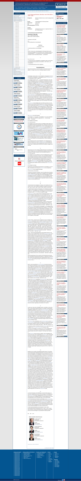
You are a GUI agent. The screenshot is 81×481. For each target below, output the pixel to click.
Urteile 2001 (17, 51)
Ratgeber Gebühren (35, 8)
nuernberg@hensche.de (18, 107)
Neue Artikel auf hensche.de (28, 455)
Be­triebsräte (33, 94)
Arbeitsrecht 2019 (17, 459)
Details (18, 87)
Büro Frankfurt (57, 461)
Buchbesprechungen (27, 453)
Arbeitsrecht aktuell (17, 15)
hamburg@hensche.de (18, 90)
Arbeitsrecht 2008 (17, 469)
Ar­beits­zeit (51, 129)
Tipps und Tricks (16, 16)
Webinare (40, 8)
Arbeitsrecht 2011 (17, 466)
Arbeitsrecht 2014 (17, 463)
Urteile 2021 (17, 23)
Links (49, 457)
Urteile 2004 (17, 47)
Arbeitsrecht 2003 (17, 473)
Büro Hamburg (57, 462)
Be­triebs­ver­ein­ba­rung (45, 129)
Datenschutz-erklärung (57, 457)
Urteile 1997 (17, 57)
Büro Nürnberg (57, 465)
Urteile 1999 (17, 54)
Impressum (56, 455)
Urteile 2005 (17, 46)
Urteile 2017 (17, 29)
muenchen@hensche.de (18, 103)
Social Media (50, 459)
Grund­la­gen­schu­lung (34, 364)
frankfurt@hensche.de (18, 86)
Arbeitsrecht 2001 (17, 475)
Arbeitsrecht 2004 (17, 472)
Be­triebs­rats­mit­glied (43, 84)
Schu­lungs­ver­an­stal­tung (33, 199)
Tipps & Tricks (24, 8)
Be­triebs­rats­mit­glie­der (31, 177)
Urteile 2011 (17, 37)
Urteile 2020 (17, 25)
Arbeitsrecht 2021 (17, 457)
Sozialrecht (38, 456)
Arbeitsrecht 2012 (17, 465)
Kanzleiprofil (43, 8)
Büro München (57, 464)
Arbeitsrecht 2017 (17, 461)
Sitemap (49, 460)
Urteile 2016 (17, 30)
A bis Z (49, 453)
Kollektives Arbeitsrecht (40, 455)
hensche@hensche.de (38, 424)
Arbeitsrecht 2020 (17, 458)
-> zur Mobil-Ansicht (17, 13)
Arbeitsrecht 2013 (17, 464)
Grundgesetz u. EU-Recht (41, 453)
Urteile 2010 (17, 39)
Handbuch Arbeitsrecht (17, 18)
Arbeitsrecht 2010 (17, 467)
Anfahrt (15, 87)
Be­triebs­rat (37, 83)
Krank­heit (29, 311)
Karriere (49, 455)
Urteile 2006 (17, 44)
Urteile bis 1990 (17, 67)
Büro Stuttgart (57, 466)
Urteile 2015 (17, 32)
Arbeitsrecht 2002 (17, 474)
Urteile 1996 (17, 58)
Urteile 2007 (17, 43)
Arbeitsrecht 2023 (17, 455)
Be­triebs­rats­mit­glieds (42, 222)
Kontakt (49, 456)
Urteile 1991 (17, 65)
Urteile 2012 (17, 36)
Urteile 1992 (17, 64)
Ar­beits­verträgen (36, 298)
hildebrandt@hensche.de (39, 432)
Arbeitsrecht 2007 (17, 470)
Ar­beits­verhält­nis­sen (42, 297)
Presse (56, 453)
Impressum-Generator (18, 8)
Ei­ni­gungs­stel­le (42, 388)
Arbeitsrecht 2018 (17, 460)
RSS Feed (50, 458)
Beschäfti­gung (34, 292)
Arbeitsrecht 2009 (17, 468)
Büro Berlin (56, 460)
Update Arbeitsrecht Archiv (18, 74)
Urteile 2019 (17, 26)
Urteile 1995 (17, 60)
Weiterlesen (59, 34)
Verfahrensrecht (39, 457)
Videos (15, 70)
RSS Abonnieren (16, 479)
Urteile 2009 (17, 40)
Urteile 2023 (17, 22)
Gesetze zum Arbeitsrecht (18, 19)
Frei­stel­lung (34, 198)
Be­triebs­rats (42, 167)
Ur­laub (34, 311)
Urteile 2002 (17, 50)
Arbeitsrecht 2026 (17, 453)
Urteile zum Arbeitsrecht (27, 458)
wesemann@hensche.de (39, 439)
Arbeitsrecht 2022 (17, 456)
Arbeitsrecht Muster (29, 8)
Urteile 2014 (17, 33)
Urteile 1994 (17, 61)
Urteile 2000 (17, 53)
